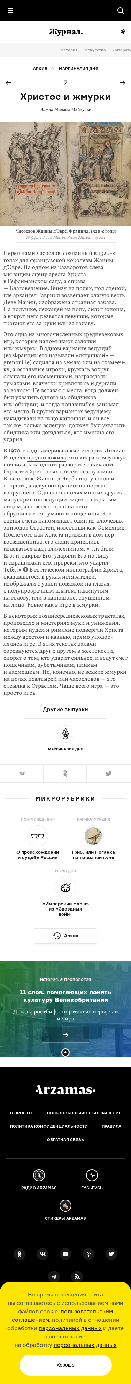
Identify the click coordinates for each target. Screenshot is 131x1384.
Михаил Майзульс (72, 109)
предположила (46, 457)
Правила (111, 1126)
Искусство (95, 50)
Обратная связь (65, 1139)
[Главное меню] (10, 10)
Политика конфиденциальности (49, 1126)
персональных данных (70, 1327)
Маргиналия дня (78, 68)
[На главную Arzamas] (65, 10)
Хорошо (65, 1365)
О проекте (21, 1112)
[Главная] (65, 1089)
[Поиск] (121, 11)
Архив (40, 68)
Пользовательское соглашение (84, 1112)
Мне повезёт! (123, 32)
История (69, 50)
